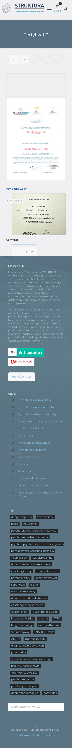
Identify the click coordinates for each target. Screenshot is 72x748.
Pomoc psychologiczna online (35, 485)
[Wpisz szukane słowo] (36, 707)
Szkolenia (23, 464)
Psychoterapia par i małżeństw (35, 407)
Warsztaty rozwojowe (30, 456)
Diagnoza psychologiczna (32, 428)
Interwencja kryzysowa (31, 478)
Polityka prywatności (44, 735)
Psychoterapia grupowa (31, 449)
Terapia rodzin (25, 435)
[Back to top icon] (36, 726)
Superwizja (24, 471)
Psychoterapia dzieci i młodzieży (37, 414)
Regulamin (22, 735)
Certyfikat (12, 239)
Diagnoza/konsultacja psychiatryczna (39, 421)
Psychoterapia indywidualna (34, 399)
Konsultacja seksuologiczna (33, 442)
